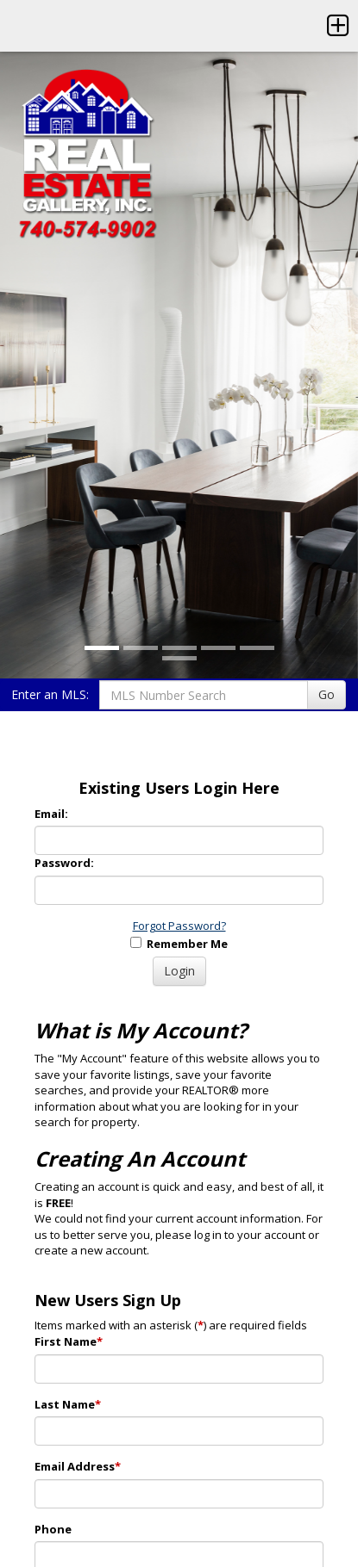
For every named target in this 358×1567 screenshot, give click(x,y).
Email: (51, 813)
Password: (64, 862)
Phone (53, 1529)
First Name (69, 1341)
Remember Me (179, 943)
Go (326, 694)
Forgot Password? (179, 925)
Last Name (68, 1404)
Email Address (78, 1466)
